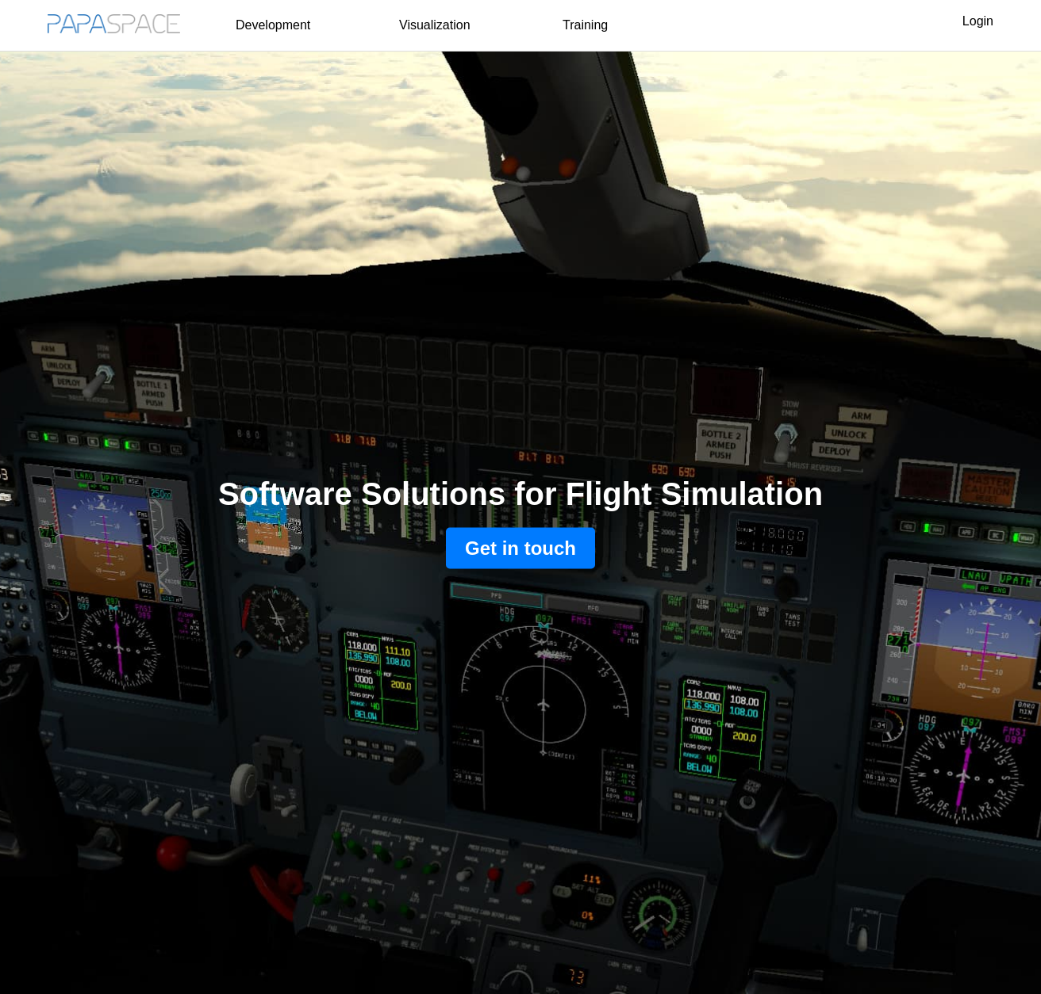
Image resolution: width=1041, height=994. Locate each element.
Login (977, 21)
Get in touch (520, 548)
